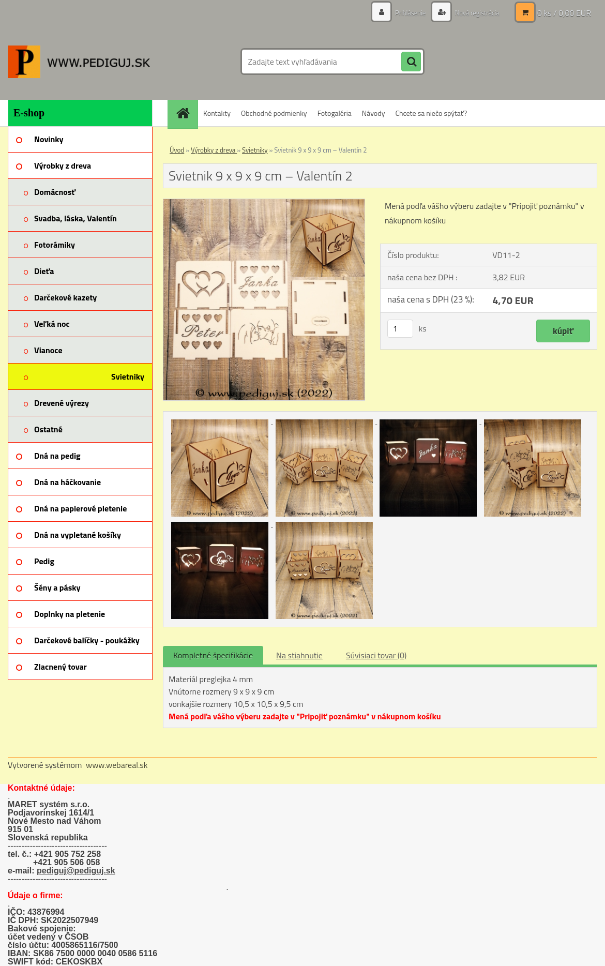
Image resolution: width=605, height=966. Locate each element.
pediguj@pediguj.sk (76, 870)
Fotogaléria (334, 113)
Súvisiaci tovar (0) (376, 655)
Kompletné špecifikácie (213, 655)
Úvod (177, 150)
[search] (411, 62)
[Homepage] (186, 113)
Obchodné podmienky (274, 113)
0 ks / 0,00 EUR (564, 13)
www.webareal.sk (117, 765)
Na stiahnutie (299, 655)
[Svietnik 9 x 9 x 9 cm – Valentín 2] (264, 203)
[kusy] (400, 329)
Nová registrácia (474, 12)
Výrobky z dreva (214, 150)
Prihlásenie (404, 12)
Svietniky (254, 150)
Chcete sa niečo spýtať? (431, 113)
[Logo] (79, 61)
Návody (373, 113)
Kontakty (217, 113)
